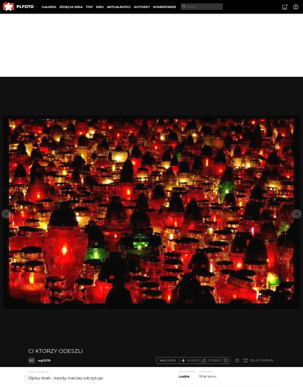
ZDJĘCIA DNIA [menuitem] (71, 7)
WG (32, 360)
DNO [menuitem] (100, 7)
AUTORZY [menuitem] (142, 7)
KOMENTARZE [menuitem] (164, 7)
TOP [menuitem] (89, 7)
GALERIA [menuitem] (49, 7)
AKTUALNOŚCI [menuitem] (119, 7)
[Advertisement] (151, 45)
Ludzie (184, 376)
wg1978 (44, 360)
